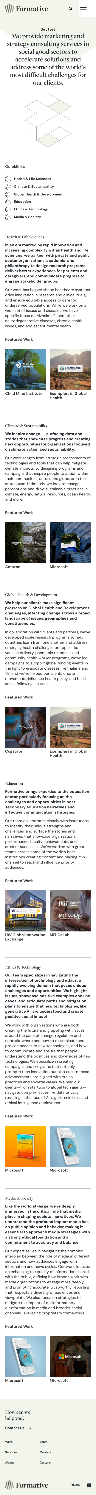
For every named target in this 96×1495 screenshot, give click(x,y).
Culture (45, 1462)
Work (9, 1442)
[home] (26, 8)
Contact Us (14, 1428)
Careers (45, 1452)
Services (11, 1452)
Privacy (75, 1485)
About (9, 1462)
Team (44, 1442)
